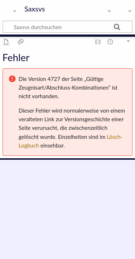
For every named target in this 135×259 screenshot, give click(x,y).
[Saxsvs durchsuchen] (67, 26)
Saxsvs (34, 9)
